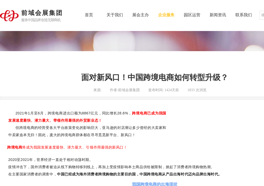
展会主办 (140, 15)
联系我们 (243, 15)
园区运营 (192, 15)
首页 (89, 15)
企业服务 (166, 15)
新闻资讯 (218, 15)
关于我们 (114, 15)
